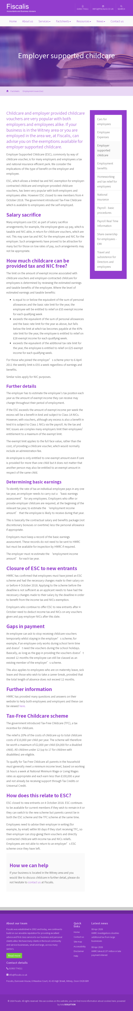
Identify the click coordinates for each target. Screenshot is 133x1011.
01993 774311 (82, 7)
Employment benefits (105, 165)
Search (121, 7)
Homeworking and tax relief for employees (107, 181)
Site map (78, 941)
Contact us (117, 21)
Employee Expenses (103, 134)
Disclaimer (79, 951)
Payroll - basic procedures (105, 210)
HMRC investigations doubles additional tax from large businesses (105, 936)
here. (22, 706)
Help (76, 955)
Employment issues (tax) (33, 91)
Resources (84, 21)
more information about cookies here (98, 1000)
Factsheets (63, 21)
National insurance (103, 196)
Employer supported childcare (103, 150)
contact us (34, 882)
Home (13, 21)
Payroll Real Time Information (107, 223)
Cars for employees (104, 121)
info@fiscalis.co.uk (103, 7)
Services (44, 21)
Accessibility (80, 946)
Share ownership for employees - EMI (107, 239)
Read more (14, 955)
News (101, 21)
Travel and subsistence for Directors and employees (106, 259)
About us (27, 21)
